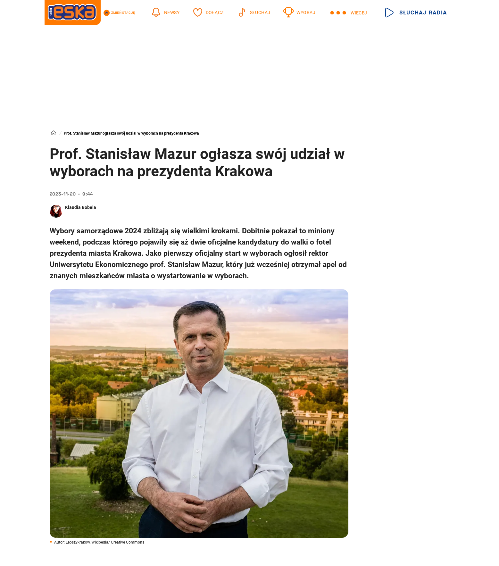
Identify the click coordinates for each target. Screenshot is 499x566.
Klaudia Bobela (80, 207)
